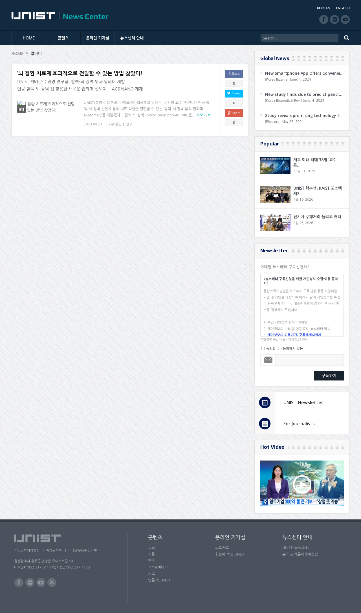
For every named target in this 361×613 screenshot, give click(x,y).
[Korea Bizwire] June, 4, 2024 (288, 79)
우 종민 (116, 124)
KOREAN (323, 8)
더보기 (201, 115)
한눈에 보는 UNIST (230, 554)
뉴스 (151, 548)
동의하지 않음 (293, 348)
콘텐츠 (63, 38)
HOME (29, 38)
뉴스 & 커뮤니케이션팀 (300, 554)
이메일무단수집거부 (84, 550)
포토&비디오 (158, 567)
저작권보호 (54, 550)
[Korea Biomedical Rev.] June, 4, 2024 (294, 100)
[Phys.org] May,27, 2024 (284, 121)
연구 (129, 124)
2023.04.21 (93, 124)
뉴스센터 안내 (132, 38)
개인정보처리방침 (26, 550)
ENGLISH (343, 8)
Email (268, 360)
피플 (151, 554)
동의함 (271, 348)
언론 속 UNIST (159, 580)
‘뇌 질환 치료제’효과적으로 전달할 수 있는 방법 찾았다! (80, 73)
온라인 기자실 (97, 38)
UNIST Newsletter (303, 402)
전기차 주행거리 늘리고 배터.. (318, 217)
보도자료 (222, 548)
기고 (151, 574)
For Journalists (299, 424)
